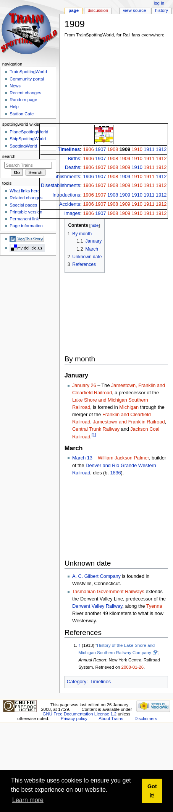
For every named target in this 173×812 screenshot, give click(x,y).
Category (76, 681)
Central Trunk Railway (96, 429)
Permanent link (24, 219)
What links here (25, 191)
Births (74, 158)
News (15, 86)
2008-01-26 (132, 667)
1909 (125, 149)
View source (134, 10)
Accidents (69, 204)
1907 (100, 149)
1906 (88, 149)
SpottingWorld (23, 146)
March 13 (82, 458)
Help (14, 106)
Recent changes (25, 92)
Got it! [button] (152, 791)
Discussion (98, 10)
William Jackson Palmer (123, 458)
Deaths (72, 167)
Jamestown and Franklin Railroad (129, 422)
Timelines (69, 149)
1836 (115, 473)
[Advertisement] (104, 82)
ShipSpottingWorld (28, 138)
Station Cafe (22, 114)
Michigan (129, 407)
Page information (26, 225)
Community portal (27, 79)
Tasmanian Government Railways (108, 591)
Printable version (26, 212)
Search (9, 156)
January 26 (84, 385)
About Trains (111, 718)
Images (72, 213)
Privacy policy (74, 718)
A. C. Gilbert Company (96, 576)
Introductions (66, 195)
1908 (112, 149)
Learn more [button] (28, 800)
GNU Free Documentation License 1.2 (80, 714)
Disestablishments (60, 185)
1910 (137, 149)
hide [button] (95, 225)
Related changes (26, 197)
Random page (23, 99)
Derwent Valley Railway (97, 606)
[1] (94, 435)
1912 (161, 149)
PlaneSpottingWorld (29, 132)
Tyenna (154, 606)
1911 (149, 149)
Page (73, 10)
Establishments (63, 176)
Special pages (23, 205)
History (161, 10)
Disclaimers (145, 718)
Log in (159, 3)
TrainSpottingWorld (28, 71)
